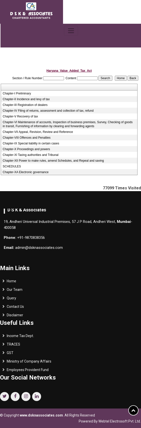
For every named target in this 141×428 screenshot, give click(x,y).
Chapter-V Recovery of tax (20, 116)
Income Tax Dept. (20, 337)
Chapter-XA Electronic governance (26, 172)
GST (10, 354)
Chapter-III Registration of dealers (25, 105)
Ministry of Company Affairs (29, 363)
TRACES (13, 346)
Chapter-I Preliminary (17, 93)
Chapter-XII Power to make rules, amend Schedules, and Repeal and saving (53, 160)
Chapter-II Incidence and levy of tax (26, 99)
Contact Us (15, 308)
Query (11, 299)
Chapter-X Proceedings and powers (26, 149)
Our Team (14, 291)
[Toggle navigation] (71, 31)
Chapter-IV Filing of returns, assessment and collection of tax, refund (48, 110)
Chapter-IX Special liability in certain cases (31, 143)
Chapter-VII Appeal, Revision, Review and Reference (38, 132)
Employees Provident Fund (28, 371)
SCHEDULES (12, 166)
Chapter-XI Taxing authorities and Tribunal (31, 155)
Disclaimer (15, 316)
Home (11, 282)
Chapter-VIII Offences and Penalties (27, 137)
